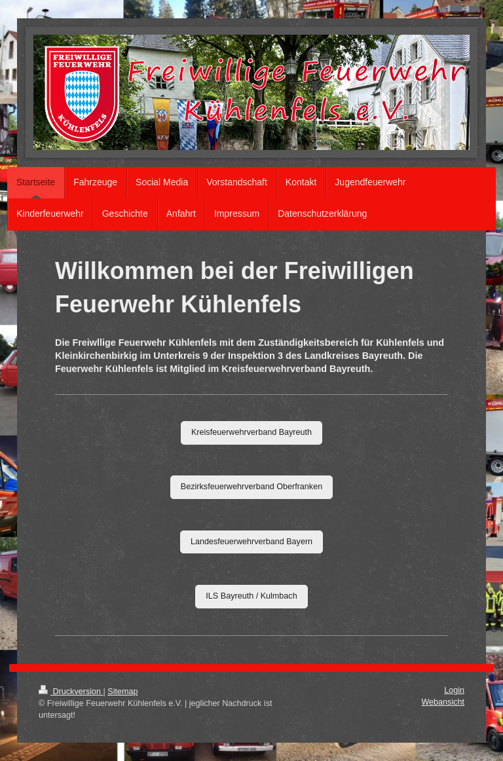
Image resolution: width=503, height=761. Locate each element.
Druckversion (71, 691)
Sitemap (122, 691)
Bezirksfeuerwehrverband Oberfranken (251, 486)
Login (454, 690)
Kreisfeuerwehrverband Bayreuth (251, 432)
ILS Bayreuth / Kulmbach (251, 596)
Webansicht (442, 702)
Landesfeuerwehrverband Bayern (251, 541)
